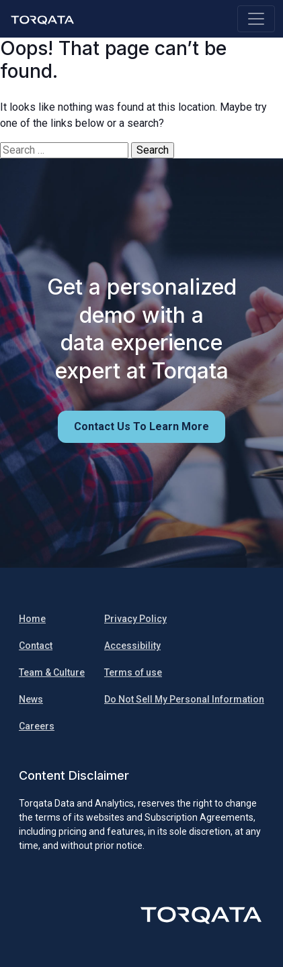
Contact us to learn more (141, 426)
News (31, 699)
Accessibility (132, 645)
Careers (36, 726)
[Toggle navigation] (256, 18)
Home (32, 618)
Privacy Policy (135, 618)
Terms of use (133, 672)
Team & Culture (52, 672)
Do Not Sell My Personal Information (184, 699)
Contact (35, 645)
